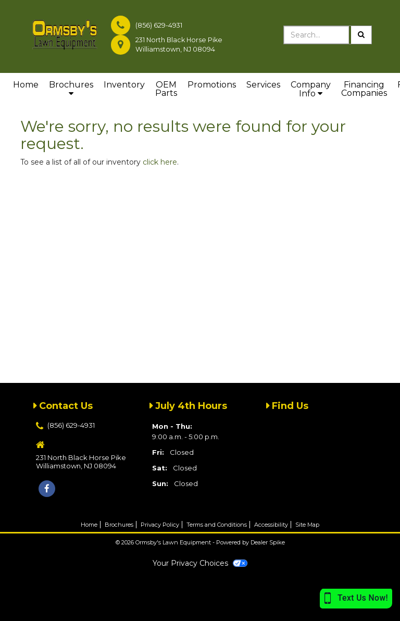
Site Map (307, 524)
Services (263, 85)
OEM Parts (166, 89)
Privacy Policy (160, 524)
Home (26, 85)
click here (160, 162)
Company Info (311, 89)
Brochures (71, 88)
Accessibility (271, 524)
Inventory (124, 85)
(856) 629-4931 (158, 25)
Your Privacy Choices (200, 563)
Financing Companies (364, 89)
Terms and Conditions (216, 524)
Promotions (212, 85)
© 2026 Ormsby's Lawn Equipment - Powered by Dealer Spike (200, 542)
